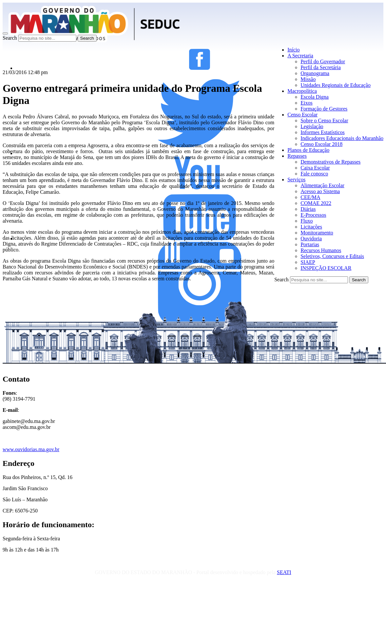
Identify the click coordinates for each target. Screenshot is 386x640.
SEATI (284, 572)
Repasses (297, 156)
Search (10, 38)
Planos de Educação (308, 150)
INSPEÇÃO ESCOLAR (325, 268)
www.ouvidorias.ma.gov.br (31, 449)
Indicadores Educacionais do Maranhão (341, 138)
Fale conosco (314, 173)
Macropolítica (302, 91)
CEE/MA (310, 197)
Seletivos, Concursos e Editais (332, 256)
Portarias (309, 244)
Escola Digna (314, 97)
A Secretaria (300, 55)
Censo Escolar (302, 114)
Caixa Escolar (315, 167)
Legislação (311, 126)
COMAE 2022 (315, 203)
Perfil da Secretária (320, 67)
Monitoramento (316, 232)
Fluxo (306, 221)
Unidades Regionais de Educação (335, 85)
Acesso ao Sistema (320, 191)
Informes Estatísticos (322, 132)
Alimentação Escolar (322, 185)
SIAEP (307, 262)
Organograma (314, 73)
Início (293, 49)
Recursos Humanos (320, 250)
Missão (308, 79)
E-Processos (313, 215)
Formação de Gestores (323, 108)
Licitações (311, 227)
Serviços (296, 179)
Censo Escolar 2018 (321, 144)
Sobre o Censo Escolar (324, 120)
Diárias (308, 209)
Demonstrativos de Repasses (330, 162)
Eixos (306, 103)
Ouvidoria (311, 238)
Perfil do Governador (322, 61)
